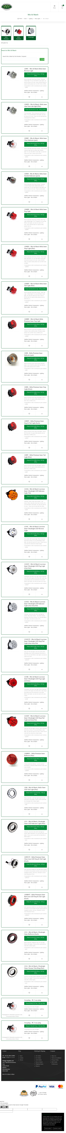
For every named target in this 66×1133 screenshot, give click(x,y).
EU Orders (38, 1058)
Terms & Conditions (56, 1058)
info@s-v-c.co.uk (10, 1057)
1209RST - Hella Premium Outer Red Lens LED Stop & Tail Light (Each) (34, 896)
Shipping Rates (39, 1064)
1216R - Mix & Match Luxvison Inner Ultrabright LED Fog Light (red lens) (34, 679)
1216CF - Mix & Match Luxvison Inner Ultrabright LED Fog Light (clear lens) (35, 566)
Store (21, 1056)
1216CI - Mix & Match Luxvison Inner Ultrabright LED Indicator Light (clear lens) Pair (34, 604)
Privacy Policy (55, 1060)
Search (43, 59)
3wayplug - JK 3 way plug (32, 1023)
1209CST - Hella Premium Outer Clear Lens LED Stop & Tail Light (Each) (35, 859)
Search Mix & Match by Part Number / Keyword (14, 56)
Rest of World (39, 1062)
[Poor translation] (5, 1107)
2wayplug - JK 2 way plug (32, 1000)
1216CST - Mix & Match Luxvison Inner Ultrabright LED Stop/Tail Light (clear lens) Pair (35, 641)
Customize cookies (57, 1128)
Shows (21, 1060)
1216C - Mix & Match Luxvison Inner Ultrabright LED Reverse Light (34, 528)
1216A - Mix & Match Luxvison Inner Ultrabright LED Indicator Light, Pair (34, 491)
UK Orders (38, 1056)
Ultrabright (31, 37)
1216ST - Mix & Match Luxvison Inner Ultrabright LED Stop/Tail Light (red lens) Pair (34, 718)
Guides (21, 1058)
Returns (38, 1066)
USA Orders (39, 1060)
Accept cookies (48, 1128)
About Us (54, 1056)
